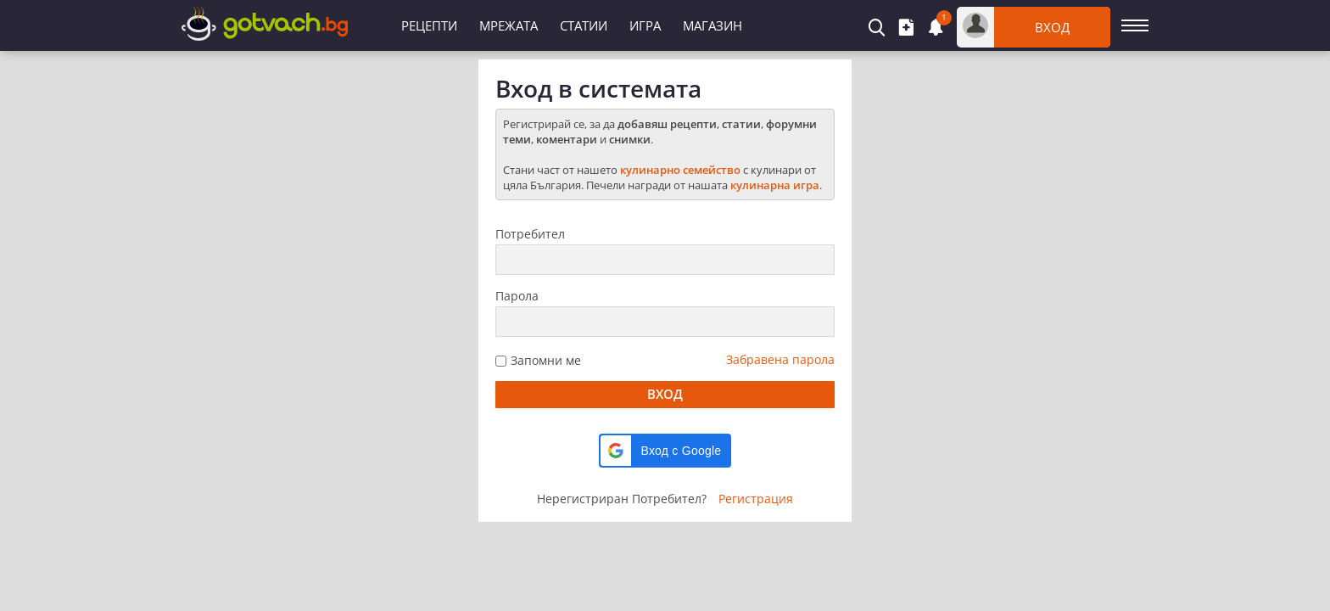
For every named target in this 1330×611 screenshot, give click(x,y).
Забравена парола (780, 359)
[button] (665, 451)
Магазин (712, 25)
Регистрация (755, 498)
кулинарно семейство (680, 169)
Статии (583, 25)
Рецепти (429, 25)
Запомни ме (546, 360)
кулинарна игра (774, 185)
